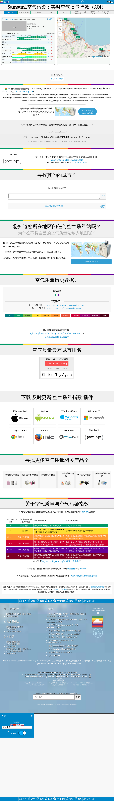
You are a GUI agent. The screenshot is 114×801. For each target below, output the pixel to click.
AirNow (85, 605)
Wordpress (69, 466)
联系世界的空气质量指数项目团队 (18, 707)
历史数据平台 (11, 747)
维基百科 (71, 662)
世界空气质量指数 (97, 680)
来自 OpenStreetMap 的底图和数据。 (63, 742)
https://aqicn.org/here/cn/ (57, 132)
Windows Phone (69, 447)
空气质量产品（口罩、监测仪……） (19, 742)
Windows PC (94, 447)
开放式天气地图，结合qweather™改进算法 (65, 724)
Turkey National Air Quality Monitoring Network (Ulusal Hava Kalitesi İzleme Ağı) (58, 768)
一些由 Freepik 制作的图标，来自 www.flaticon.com (60, 735)
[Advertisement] (57, 357)
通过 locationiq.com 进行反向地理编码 (63, 739)
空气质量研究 (11, 715)
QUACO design (54, 749)
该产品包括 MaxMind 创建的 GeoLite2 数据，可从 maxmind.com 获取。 (66, 714)
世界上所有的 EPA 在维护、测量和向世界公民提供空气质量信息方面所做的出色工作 (66, 708)
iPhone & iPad (20, 447)
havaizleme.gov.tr (24, 91)
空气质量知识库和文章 (14, 720)
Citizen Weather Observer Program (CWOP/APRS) (57, 766)
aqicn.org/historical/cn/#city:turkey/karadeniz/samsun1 (56, 333)
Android (45, 447)
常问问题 (9, 730)
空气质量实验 (11, 722)
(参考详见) (57, 633)
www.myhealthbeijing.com (84, 669)
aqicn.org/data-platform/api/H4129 (67, 160)
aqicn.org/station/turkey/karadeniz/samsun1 (64, 308)
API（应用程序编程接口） (16, 744)
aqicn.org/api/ (80, 162)
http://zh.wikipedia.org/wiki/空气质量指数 (60, 654)
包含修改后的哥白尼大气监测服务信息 (63, 730)
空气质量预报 (11, 740)
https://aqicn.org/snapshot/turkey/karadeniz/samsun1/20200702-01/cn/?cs (57, 141)
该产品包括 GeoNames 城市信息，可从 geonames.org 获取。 (62, 719)
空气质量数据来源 (13, 735)
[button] (75, 34)
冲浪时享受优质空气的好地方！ (60, 746)
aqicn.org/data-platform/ (57, 336)
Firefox (45, 466)
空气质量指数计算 (13, 737)
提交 (77, 790)
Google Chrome (20, 466)
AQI (7, 19)
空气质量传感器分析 (13, 725)
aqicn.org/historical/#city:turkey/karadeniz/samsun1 (64, 305)
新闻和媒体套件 (12, 710)
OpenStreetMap (97, 57)
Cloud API (94, 466)
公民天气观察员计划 (56, 727)
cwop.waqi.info (74, 727)
